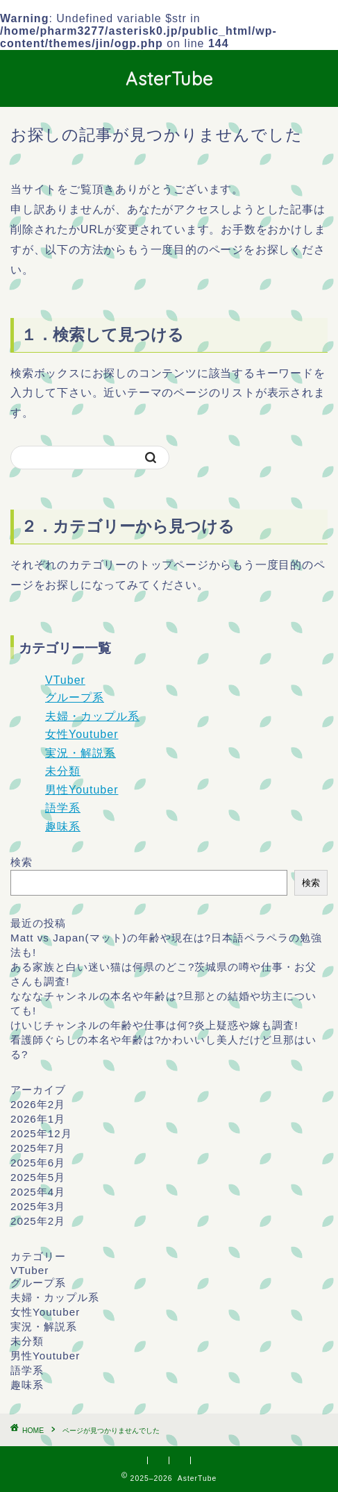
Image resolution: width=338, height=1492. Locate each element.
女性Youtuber (81, 734)
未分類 (63, 771)
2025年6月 (37, 1162)
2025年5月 (37, 1177)
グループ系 (74, 697)
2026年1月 (37, 1119)
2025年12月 (41, 1133)
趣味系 (63, 826)
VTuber (65, 680)
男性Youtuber (81, 790)
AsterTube (169, 78)
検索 (21, 862)
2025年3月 (37, 1206)
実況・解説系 (80, 753)
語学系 (63, 808)
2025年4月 (37, 1192)
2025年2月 (37, 1221)
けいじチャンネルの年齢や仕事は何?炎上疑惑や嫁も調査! (154, 1025)
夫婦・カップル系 (92, 716)
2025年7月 (37, 1148)
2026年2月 (37, 1104)
